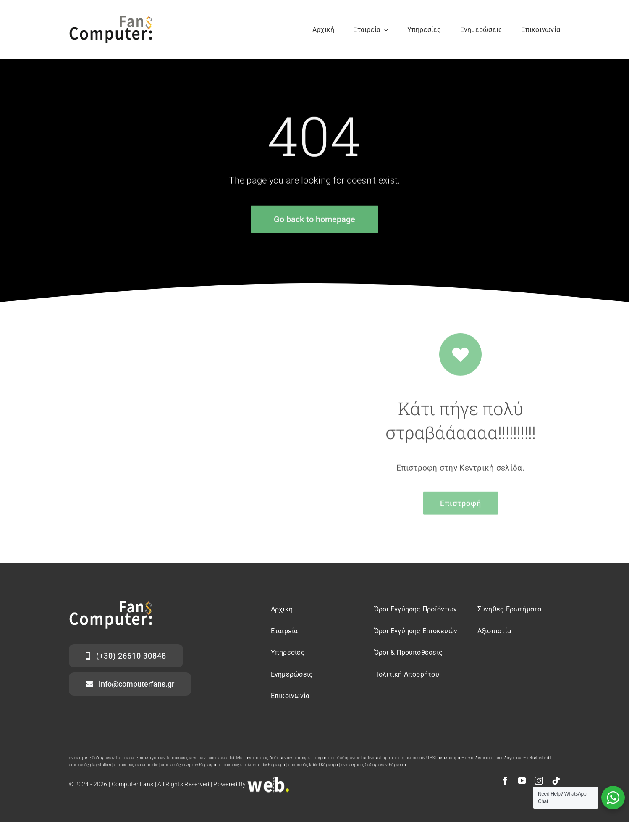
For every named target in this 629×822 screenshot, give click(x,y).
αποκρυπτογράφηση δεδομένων (327, 757)
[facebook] (505, 781)
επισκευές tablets (226, 757)
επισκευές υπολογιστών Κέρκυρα (252, 764)
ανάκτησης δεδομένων (92, 757)
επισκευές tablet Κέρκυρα (313, 764)
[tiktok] (556, 781)
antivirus (371, 757)
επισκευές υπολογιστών (141, 757)
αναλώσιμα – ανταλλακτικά (466, 757)
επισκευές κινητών (187, 757)
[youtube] (522, 781)
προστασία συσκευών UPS (409, 757)
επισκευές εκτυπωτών (136, 764)
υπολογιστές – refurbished (523, 757)
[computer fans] (111, 19)
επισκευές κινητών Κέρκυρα (188, 764)
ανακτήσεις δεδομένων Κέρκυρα (373, 764)
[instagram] (539, 781)
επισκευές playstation (90, 764)
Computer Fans (133, 784)
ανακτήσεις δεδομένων (269, 757)
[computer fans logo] (111, 605)
